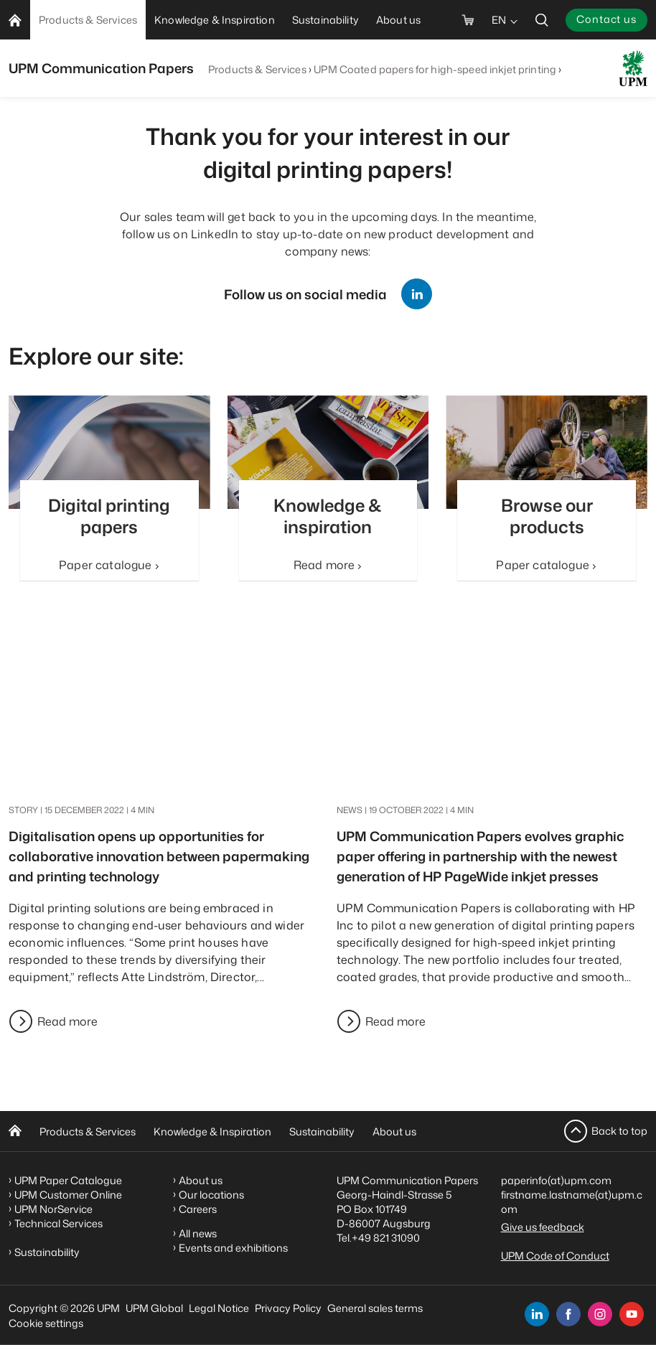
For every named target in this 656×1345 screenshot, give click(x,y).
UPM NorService (53, 1209)
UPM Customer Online (68, 1194)
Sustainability (322, 1131)
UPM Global (154, 1308)
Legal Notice (219, 1308)
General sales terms (375, 1308)
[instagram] (600, 1314)
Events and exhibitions (233, 1247)
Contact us (606, 19)
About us (394, 1131)
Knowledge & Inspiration (212, 1131)
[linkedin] (537, 1314)
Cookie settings (46, 1323)
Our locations (211, 1194)
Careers (198, 1209)
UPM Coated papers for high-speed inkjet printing (435, 69)
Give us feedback (542, 1226)
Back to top (619, 1130)
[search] (542, 19)
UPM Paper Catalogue (68, 1180)
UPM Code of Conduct (555, 1255)
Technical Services (58, 1223)
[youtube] (631, 1314)
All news (198, 1233)
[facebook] (568, 1314)
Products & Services (257, 69)
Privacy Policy (288, 1308)
